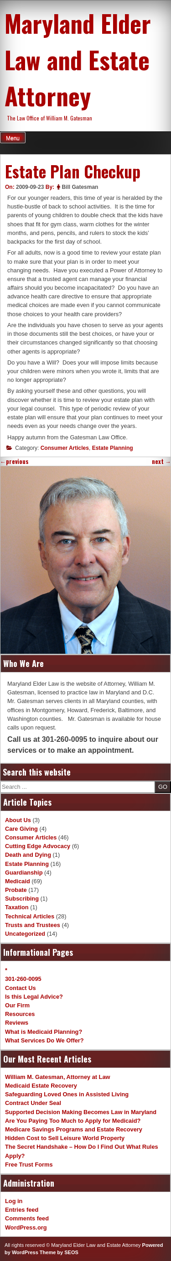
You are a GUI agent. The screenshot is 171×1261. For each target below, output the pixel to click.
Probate (16, 889)
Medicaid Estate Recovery (41, 1085)
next (161, 461)
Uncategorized (25, 933)
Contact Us (20, 988)
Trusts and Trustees (32, 925)
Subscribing (22, 898)
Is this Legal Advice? (34, 996)
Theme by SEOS (59, 1252)
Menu (13, 138)
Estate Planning (112, 448)
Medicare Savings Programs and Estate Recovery (73, 1129)
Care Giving (21, 828)
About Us (18, 820)
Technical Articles (29, 916)
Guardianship (23, 872)
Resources (20, 1014)
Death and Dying (28, 854)
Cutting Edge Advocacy (37, 846)
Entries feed (21, 1209)
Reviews (16, 1022)
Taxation (17, 907)
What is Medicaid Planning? (43, 1031)
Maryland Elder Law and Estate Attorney (78, 59)
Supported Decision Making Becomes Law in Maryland (80, 1112)
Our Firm (17, 1005)
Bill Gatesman (80, 187)
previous (14, 461)
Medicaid (17, 881)
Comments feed (27, 1218)
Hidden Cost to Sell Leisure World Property (64, 1138)
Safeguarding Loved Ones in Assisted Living (67, 1094)
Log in (13, 1201)
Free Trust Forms (29, 1164)
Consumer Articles (65, 448)
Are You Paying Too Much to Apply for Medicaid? (72, 1120)
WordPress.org (26, 1227)
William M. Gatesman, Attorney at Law (57, 1076)
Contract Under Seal (33, 1102)
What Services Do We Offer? (44, 1040)
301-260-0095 (23, 978)
